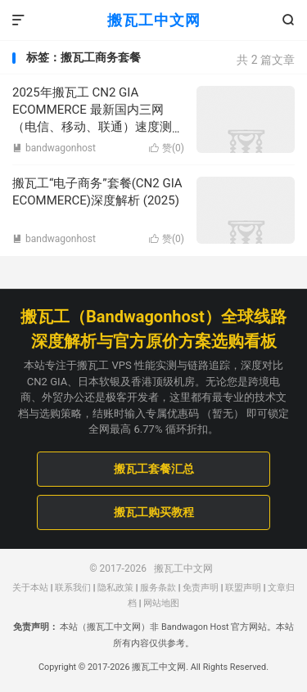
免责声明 (201, 587)
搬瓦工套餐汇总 (154, 468)
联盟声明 (243, 587)
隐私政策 (115, 587)
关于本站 (30, 587)
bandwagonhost (54, 148)
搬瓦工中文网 (154, 20)
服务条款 (158, 587)
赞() (166, 148)
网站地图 (161, 603)
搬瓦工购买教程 (154, 512)
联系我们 (73, 587)
